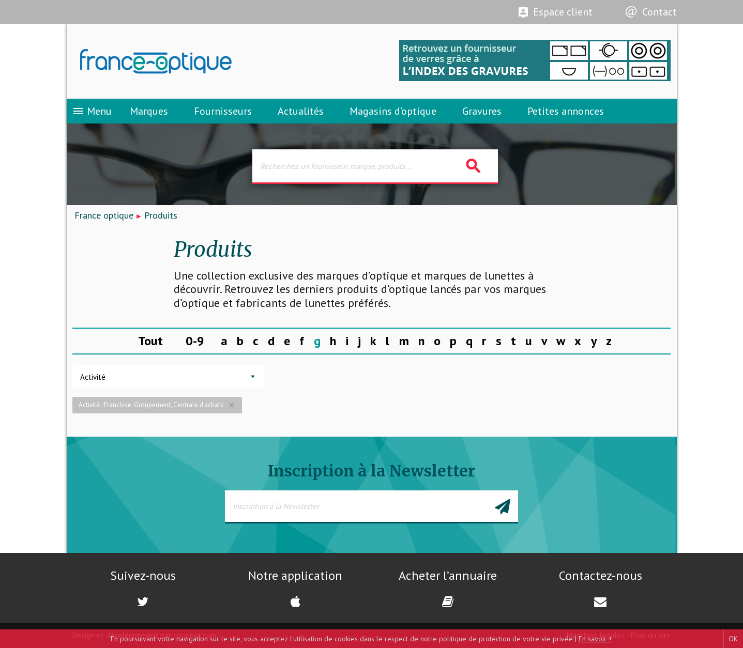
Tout (150, 341)
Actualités (301, 111)
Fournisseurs (223, 111)
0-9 (195, 341)
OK (733, 638)
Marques (149, 111)
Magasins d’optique (393, 111)
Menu (92, 111)
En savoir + (595, 638)
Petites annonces (565, 111)
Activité (92, 377)
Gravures (482, 111)
